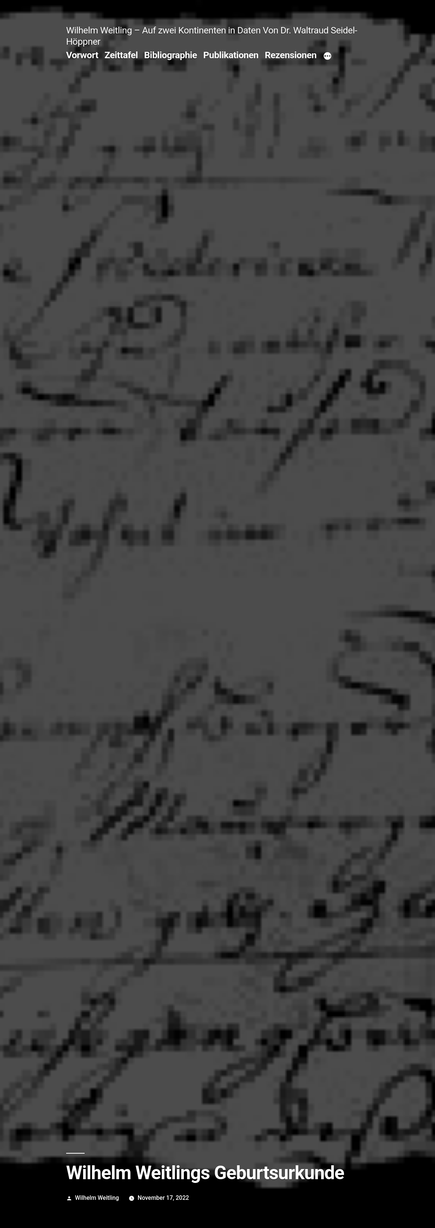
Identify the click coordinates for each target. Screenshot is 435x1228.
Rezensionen (291, 55)
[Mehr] (327, 56)
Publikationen (231, 55)
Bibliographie (170, 55)
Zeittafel (121, 55)
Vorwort (82, 55)
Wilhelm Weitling (97, 1197)
